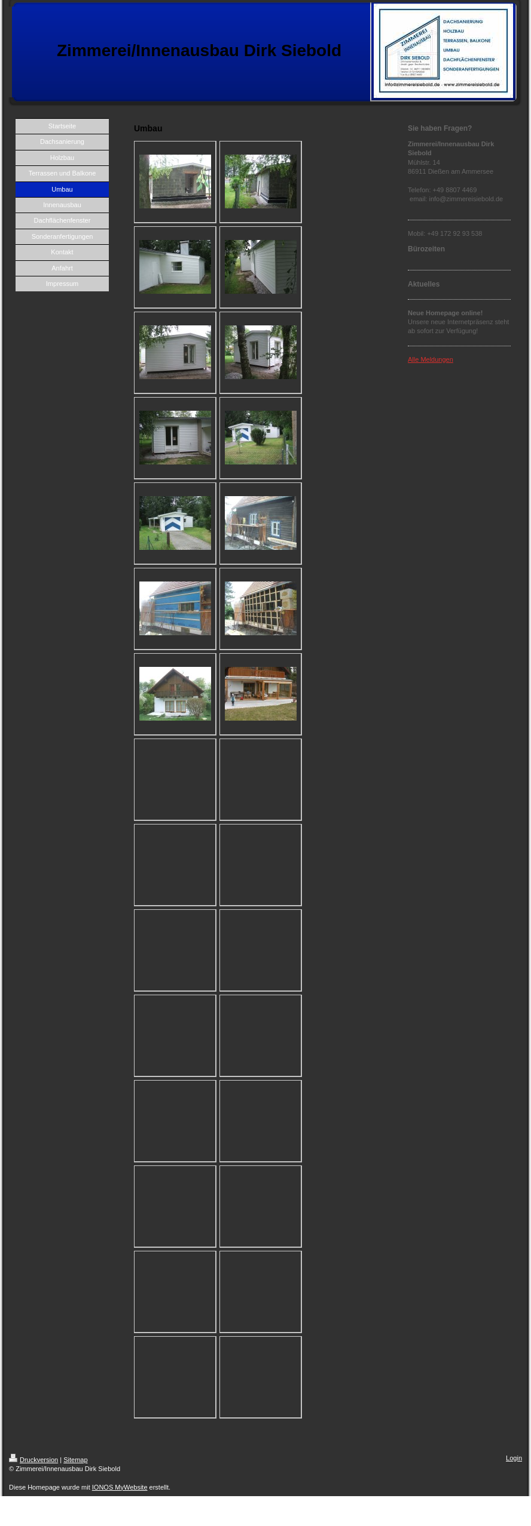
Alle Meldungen (430, 359)
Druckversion (33, 1459)
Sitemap (75, 1459)
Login (514, 1458)
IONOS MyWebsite (120, 1487)
